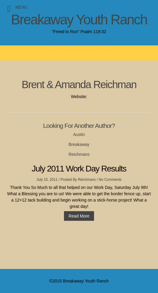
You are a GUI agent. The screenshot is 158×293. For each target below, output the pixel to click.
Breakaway (78, 144)
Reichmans (79, 154)
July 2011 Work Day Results (79, 168)
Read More (78, 216)
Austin (79, 134)
